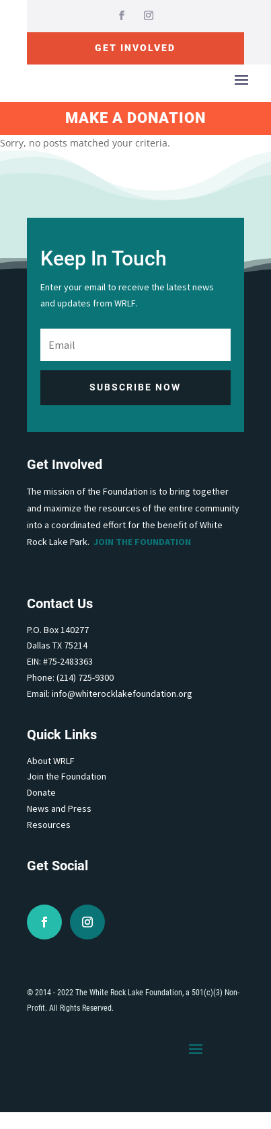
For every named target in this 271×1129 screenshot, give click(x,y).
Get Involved (135, 47)
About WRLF (51, 761)
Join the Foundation (142, 542)
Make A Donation (135, 118)
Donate (41, 792)
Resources (49, 825)
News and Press (59, 808)
